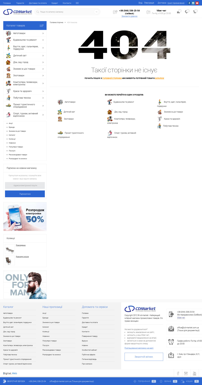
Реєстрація (149, 3)
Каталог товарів (24, 25)
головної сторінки (112, 78)
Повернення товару (89, 336)
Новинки (12, 143)
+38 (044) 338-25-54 (129, 10)
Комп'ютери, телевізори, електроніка (121, 120)
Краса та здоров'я (168, 119)
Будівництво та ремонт (120, 102)
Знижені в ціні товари (17, 131)
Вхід (140, 3)
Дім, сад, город (117, 112)
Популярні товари (16, 147)
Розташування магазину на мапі (139, 348)
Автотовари (66, 102)
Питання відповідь (89, 359)
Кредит (55, 3)
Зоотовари (66, 119)
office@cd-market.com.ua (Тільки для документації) (72, 381)
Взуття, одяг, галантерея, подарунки (171, 103)
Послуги (12, 151)
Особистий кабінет (89, 350)
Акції (11, 123)
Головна (7, 3)
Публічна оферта (88, 355)
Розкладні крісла (22, 257)
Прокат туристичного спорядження (71, 134)
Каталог (12, 135)
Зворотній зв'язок (144, 356)
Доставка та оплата (38, 3)
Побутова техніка (167, 126)
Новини (85, 345)
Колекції (12, 139)
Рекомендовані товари (18, 155)
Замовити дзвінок (129, 16)
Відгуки (85, 341)
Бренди (12, 127)
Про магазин (87, 364)
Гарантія (20, 3)
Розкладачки (21, 245)
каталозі (159, 78)
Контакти (67, 3)
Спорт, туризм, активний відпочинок (121, 134)
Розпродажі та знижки (18, 159)
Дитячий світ (66, 112)
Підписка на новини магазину (22, 168)
